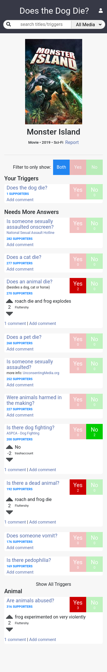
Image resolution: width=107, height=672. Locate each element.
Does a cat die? (24, 257)
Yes (78, 167)
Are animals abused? (30, 600)
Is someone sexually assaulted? (30, 364)
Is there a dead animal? (33, 483)
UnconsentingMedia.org (41, 373)
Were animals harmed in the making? (34, 400)
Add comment (20, 199)
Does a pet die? (24, 337)
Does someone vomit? (32, 536)
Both (61, 167)
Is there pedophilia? (29, 560)
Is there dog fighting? (30, 427)
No (95, 167)
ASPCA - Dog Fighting (23, 433)
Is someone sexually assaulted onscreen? (30, 224)
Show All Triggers (53, 584)
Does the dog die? (27, 188)
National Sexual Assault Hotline (30, 233)
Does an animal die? (30, 282)
